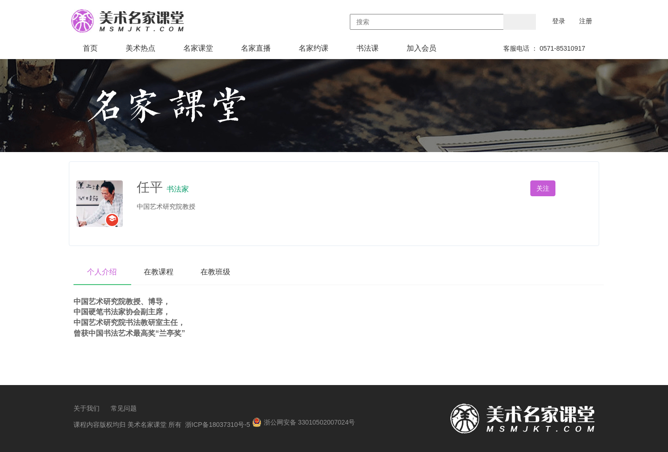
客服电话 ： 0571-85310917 (544, 48)
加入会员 (421, 48)
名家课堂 (198, 48)
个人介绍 (102, 272)
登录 (558, 21)
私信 (579, 188)
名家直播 (256, 48)
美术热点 (140, 48)
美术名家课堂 (147, 424)
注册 (585, 21)
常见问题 (124, 408)
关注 (542, 188)
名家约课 (313, 48)
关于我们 (86, 408)
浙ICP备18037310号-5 (217, 424)
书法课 (367, 48)
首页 (90, 48)
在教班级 (218, 272)
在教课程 (160, 272)
